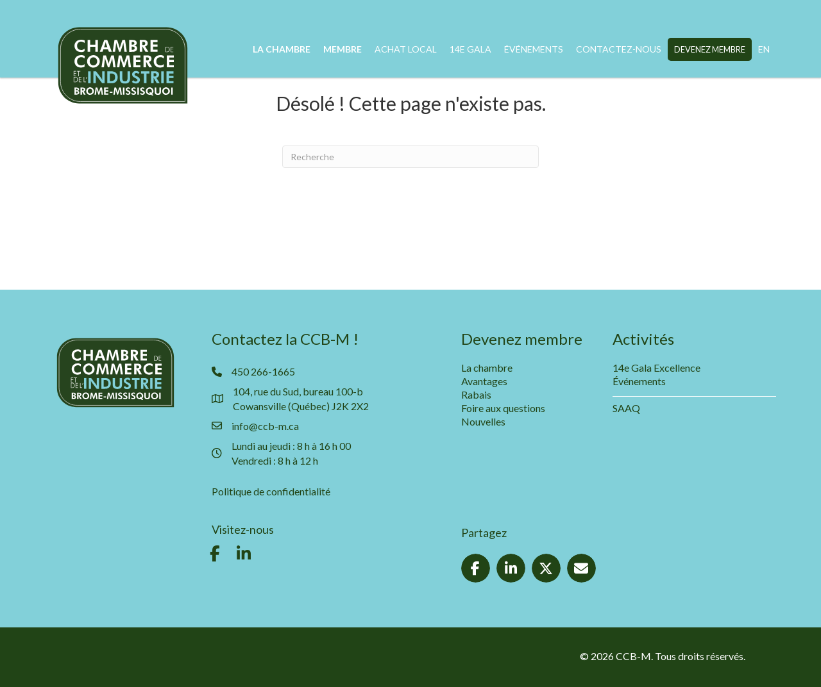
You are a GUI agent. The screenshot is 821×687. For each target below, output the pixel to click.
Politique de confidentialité (271, 491)
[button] (215, 554)
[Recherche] (410, 156)
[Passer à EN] (764, 49)
